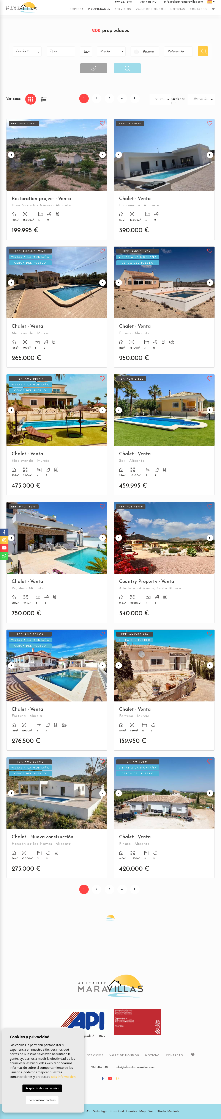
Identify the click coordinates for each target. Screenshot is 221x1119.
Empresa (77, 9)
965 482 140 (148, 2)
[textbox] (29, 51)
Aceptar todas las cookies (42, 1088)
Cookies (131, 1111)
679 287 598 (123, 2)
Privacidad (117, 1111)
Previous (10, 155)
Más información (63, 1077)
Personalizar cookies (42, 1100)
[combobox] (27, 51)
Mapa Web (146, 1111)
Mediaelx (173, 1111)
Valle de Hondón (151, 9)
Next (103, 155)
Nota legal (100, 1111)
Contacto (198, 9)
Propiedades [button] (99, 9)
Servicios (123, 9)
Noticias (177, 9)
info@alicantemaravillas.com (183, 2)
